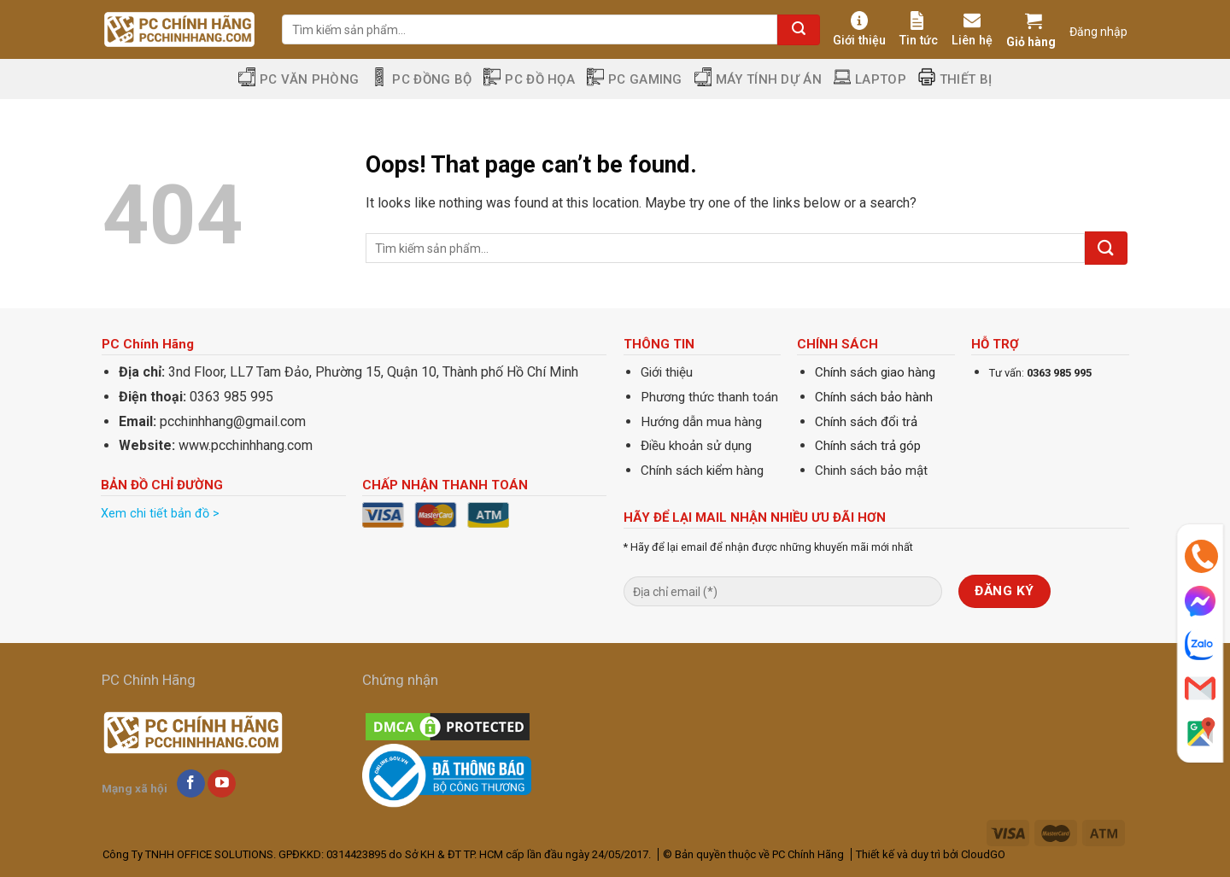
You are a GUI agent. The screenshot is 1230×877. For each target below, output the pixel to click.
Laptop (870, 79)
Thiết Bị (955, 79)
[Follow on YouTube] (222, 783)
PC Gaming (634, 79)
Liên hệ (972, 29)
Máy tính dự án (758, 79)
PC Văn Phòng (299, 79)
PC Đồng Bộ (421, 79)
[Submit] (798, 30)
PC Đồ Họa (529, 79)
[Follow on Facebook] (191, 783)
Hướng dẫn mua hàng (701, 422)
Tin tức (918, 29)
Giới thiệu (859, 29)
